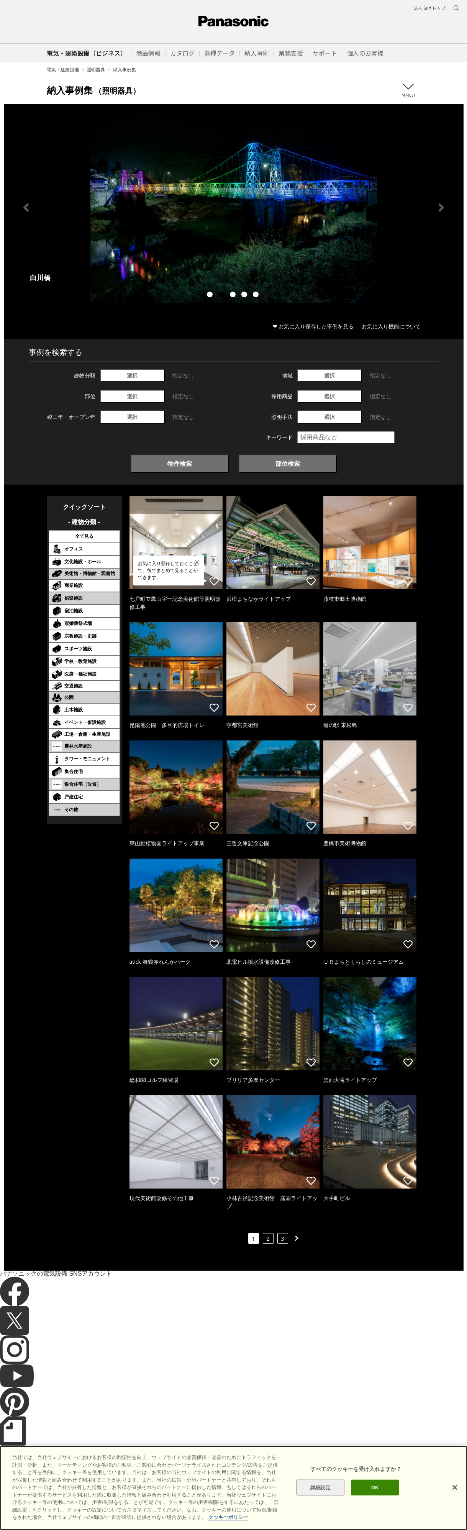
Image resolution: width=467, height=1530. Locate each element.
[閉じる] (454, 1487)
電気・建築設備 (63, 69)
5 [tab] (257, 295)
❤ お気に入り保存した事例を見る (313, 326)
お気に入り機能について (391, 326)
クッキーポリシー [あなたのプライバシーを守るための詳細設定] (228, 1517)
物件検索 (179, 463)
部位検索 (287, 463)
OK (375, 1487)
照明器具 (96, 69)
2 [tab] (222, 295)
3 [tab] (234, 295)
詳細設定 (320, 1487)
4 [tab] (245, 295)
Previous (26, 207)
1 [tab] (211, 295)
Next (441, 207)
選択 (132, 375)
